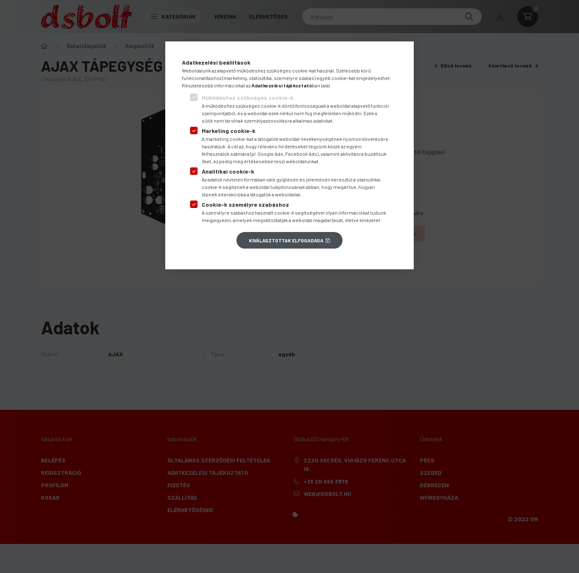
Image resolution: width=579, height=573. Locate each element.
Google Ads (270, 154)
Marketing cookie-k (229, 130)
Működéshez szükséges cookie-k (248, 97)
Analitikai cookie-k (228, 171)
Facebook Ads (301, 154)
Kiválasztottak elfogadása (286, 240)
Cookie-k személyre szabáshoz (245, 204)
